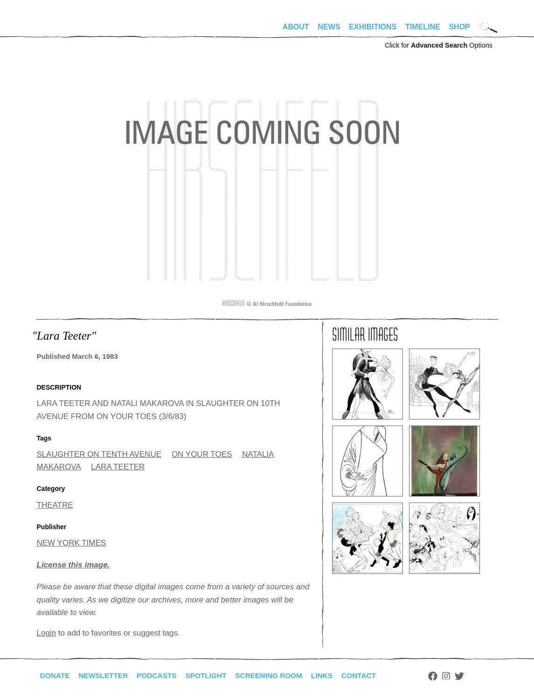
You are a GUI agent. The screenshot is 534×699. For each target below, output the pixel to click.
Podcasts (160, 675)
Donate (55, 675)
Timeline (422, 27)
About (296, 27)
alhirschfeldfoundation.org (65, 31)
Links (331, 675)
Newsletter (105, 675)
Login (46, 633)
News (329, 27)
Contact (369, 675)
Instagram (457, 676)
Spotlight (211, 675)
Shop (459, 27)
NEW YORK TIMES (71, 542)
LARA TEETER (118, 466)
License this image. (73, 564)
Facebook (444, 676)
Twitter (470, 676)
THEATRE (55, 505)
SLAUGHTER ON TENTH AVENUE (99, 454)
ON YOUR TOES (202, 454)
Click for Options (438, 45)
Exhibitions (372, 27)
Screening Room (276, 675)
